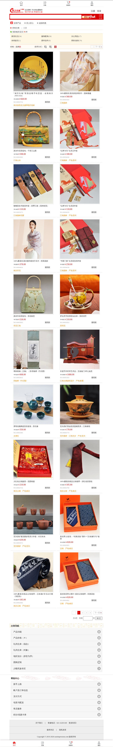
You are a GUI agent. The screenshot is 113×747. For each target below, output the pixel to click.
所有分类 (15, 28)
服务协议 (50, 730)
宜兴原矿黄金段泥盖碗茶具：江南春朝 (75, 426)
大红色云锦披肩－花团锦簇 (24, 481)
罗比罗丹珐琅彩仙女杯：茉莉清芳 (73, 316)
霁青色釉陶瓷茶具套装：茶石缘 (26, 426)
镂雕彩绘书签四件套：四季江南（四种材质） (31, 206)
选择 (18, 47)
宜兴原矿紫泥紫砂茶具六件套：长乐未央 (29, 537)
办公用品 (74, 36)
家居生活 (15, 36)
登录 (99, 11)
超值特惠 (41, 23)
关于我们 (39, 723)
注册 (93, 11)
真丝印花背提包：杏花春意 (24, 316)
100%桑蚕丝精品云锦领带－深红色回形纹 (76, 481)
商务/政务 (75, 41)
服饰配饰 (44, 36)
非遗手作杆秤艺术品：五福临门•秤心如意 (76, 371)
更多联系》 (73, 723)
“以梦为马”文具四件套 (69, 206)
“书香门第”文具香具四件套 (70, 261)
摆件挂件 (44, 41)
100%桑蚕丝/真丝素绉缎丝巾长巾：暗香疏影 (31, 261)
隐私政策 (62, 730)
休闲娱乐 (15, 41)
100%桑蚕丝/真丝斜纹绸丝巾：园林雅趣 (75, 93)
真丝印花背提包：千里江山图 (25, 151)
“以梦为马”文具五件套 (69, 151)
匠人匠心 (29, 23)
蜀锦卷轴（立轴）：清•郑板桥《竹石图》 (30, 371)
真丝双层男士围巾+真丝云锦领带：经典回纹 (77, 594)
